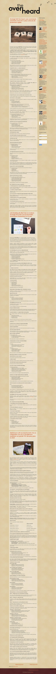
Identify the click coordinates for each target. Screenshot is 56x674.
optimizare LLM (16, 459)
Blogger (32, 672)
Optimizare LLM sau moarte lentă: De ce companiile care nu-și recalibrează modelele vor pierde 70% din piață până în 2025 (23, 435)
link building (32, 396)
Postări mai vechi (33, 664)
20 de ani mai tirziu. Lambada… (42, 20)
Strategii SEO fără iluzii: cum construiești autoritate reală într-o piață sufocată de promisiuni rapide (23, 20)
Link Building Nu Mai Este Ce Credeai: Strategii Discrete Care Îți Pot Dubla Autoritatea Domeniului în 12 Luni (22, 214)
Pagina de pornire (19, 664)
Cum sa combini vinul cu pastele (44, 123)
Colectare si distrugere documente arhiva (45, 51)
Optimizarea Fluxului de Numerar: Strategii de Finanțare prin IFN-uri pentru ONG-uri (43, 77)
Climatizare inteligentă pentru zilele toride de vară (45, 113)
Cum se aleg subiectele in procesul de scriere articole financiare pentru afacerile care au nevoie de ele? (43, 30)
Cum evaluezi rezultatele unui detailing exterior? (42, 102)
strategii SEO (22, 54)
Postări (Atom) (15, 666)
